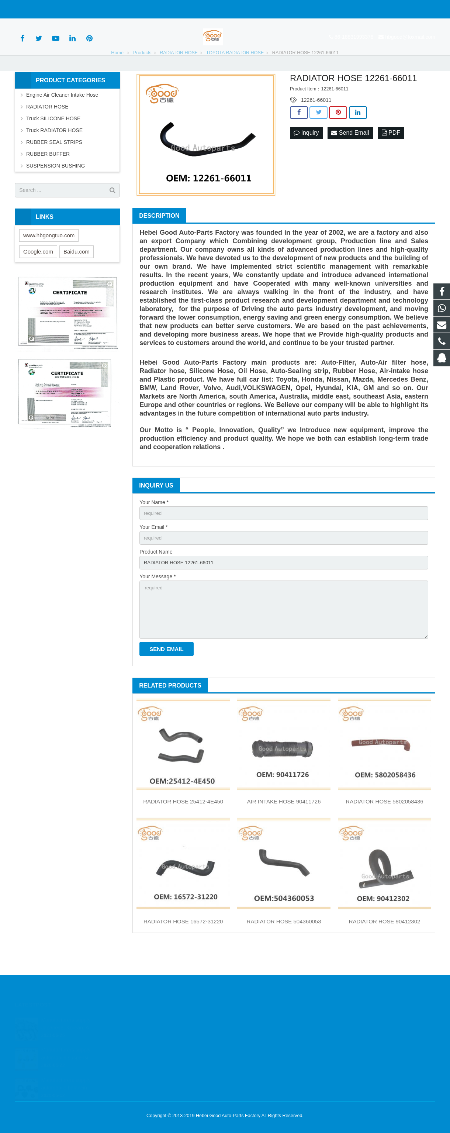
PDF (391, 155)
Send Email (350, 155)
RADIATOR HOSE (179, 75)
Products (142, 75)
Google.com (38, 274)
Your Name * (154, 525)
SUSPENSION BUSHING (55, 188)
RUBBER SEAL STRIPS (54, 165)
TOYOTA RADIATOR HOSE (235, 75)
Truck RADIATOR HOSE (54, 153)
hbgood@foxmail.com (96, 9)
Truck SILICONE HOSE (53, 141)
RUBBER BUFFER (48, 176)
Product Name (155, 576)
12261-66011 (316, 122)
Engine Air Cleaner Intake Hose (62, 117)
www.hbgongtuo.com (49, 258)
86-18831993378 (39, 9)
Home (117, 75)
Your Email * (153, 551)
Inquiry (306, 155)
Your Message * (157, 602)
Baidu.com (76, 274)
